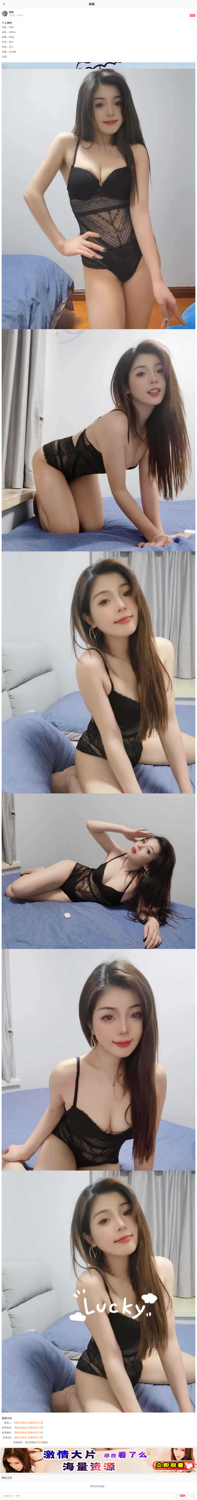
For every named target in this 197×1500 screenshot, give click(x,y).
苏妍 (11, 12)
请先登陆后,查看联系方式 (29, 1422)
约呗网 (39, 1442)
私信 (192, 15)
